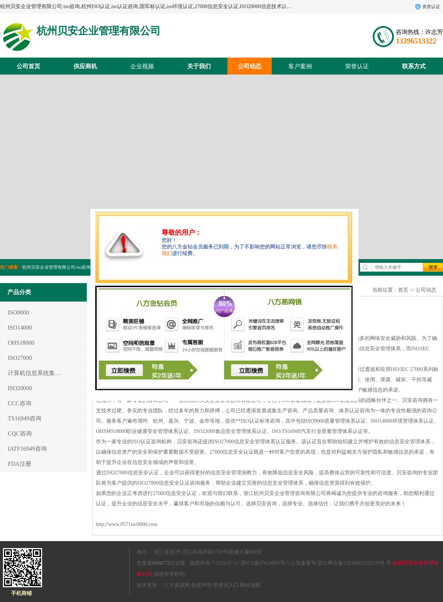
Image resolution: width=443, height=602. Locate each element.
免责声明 (201, 585)
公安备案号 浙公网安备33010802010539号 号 (341, 563)
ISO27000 (20, 358)
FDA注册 (19, 464)
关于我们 (199, 66)
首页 (403, 290)
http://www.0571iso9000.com (126, 524)
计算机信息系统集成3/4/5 (34, 373)
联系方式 (414, 66)
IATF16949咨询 (27, 449)
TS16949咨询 (24, 418)
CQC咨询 (20, 433)
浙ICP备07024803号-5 (265, 563)
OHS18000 (21, 343)
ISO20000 (20, 388)
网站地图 (250, 585)
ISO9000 (18, 312)
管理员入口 (226, 585)
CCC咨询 (19, 403)
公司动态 (249, 66)
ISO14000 (20, 327)
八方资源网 (177, 585)
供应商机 (85, 66)
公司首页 (28, 66)
